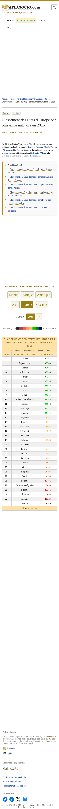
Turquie (19, 150)
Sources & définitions (12, 781)
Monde (13, 295)
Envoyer (6, 113)
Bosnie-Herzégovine (32, 156)
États (41, 20)
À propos (10, 748)
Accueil (5, 99)
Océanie (41, 304)
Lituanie (15, 156)
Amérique (43, 295)
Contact (9, 753)
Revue (9, 28)
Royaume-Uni (41, 147)
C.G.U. (6, 772)
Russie (30, 147)
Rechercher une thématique (15, 786)
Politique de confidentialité (14, 777)
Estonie (35, 153)
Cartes (9, 20)
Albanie (44, 153)
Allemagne (7, 150)
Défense (48, 99)
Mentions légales (10, 768)
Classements (26, 20)
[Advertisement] (29, 65)
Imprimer (16, 113)
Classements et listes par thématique (26, 99)
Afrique (28, 295)
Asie (15, 304)
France (53, 147)
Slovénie (5, 156)
